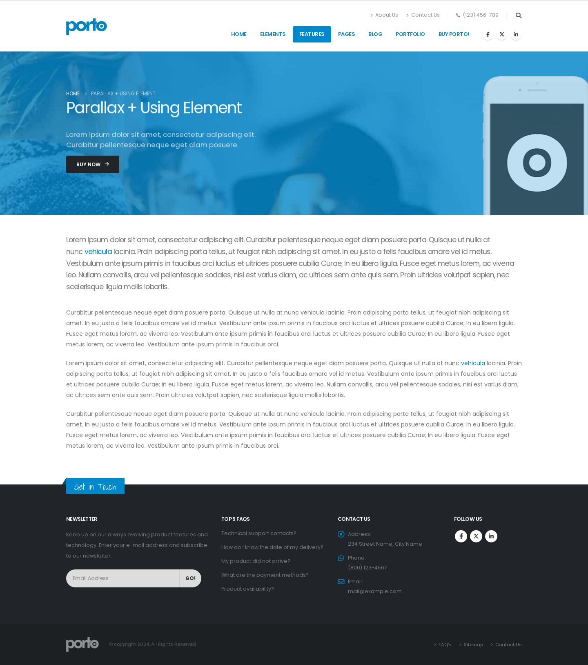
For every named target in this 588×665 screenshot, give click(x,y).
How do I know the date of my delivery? (272, 547)
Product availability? (247, 588)
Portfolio (410, 34)
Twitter (476, 536)
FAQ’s (445, 644)
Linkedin (491, 536)
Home (239, 34)
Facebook (461, 536)
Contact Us (423, 15)
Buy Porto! (454, 34)
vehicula (98, 252)
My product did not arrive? (255, 561)
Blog (375, 34)
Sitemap (473, 644)
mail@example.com (375, 591)
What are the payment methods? (265, 574)
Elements (273, 34)
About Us (384, 15)
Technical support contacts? (258, 533)
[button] (92, 164)
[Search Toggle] (518, 15)
